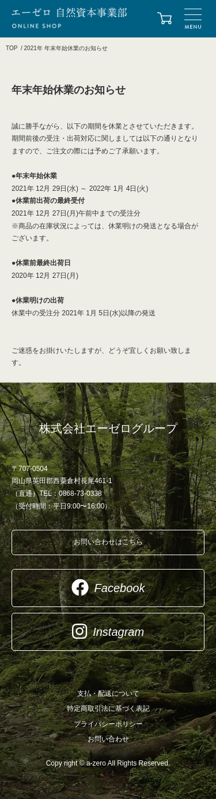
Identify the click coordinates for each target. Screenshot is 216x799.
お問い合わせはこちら (108, 542)
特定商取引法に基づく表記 (108, 708)
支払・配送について (108, 693)
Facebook (108, 587)
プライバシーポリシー (108, 724)
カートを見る (164, 19)
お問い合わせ (108, 739)
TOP (11, 48)
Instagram (108, 631)
